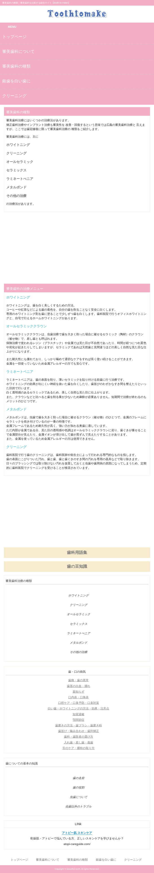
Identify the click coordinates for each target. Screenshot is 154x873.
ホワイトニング (18, 145)
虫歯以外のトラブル (78, 806)
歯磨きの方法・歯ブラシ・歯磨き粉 (78, 725)
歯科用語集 (77, 552)
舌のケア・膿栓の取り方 (78, 748)
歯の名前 (78, 778)
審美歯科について (18, 51)
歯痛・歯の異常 (78, 680)
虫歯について (78, 797)
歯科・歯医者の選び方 (78, 736)
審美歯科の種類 (16, 66)
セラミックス (16, 170)
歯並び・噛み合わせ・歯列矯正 (78, 731)
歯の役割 (78, 787)
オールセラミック (19, 162)
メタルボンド (16, 187)
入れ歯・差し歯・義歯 (78, 742)
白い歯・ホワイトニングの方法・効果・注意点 (78, 708)
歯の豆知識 (77, 566)
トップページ (14, 36)
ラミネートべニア (19, 179)
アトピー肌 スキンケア (77, 833)
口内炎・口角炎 (78, 697)
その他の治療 (16, 196)
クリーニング (14, 96)
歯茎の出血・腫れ (78, 686)
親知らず (78, 691)
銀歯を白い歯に (16, 81)
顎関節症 (78, 719)
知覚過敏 (78, 714)
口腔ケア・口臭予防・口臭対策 (78, 702)
